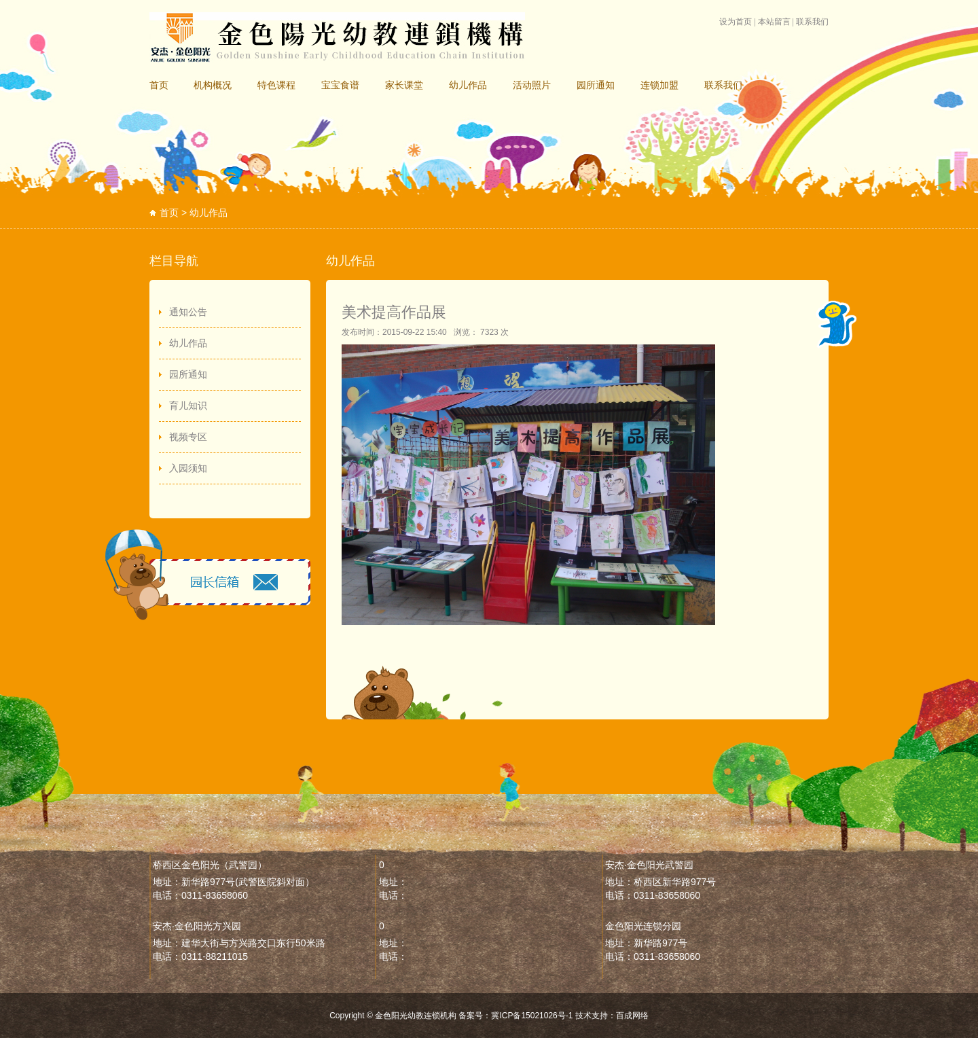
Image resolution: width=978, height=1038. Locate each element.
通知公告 (188, 311)
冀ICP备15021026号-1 (532, 1015)
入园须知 (188, 468)
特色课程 (276, 84)
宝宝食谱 (340, 84)
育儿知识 (188, 405)
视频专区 (188, 436)
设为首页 (735, 21)
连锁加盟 (659, 84)
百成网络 (632, 1015)
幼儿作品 (468, 84)
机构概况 (213, 84)
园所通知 (596, 84)
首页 (158, 84)
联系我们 (812, 21)
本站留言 (774, 21)
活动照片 (532, 84)
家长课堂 (404, 84)
